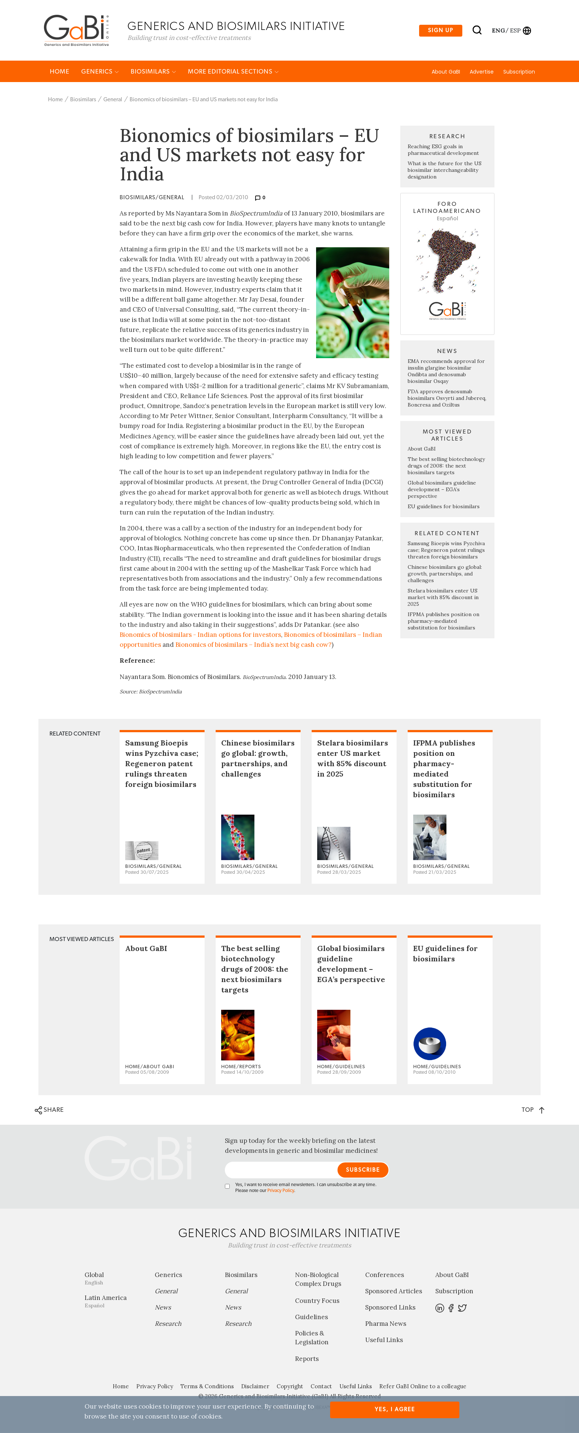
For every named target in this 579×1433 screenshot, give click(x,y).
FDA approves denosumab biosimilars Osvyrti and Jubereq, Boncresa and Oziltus (447, 399)
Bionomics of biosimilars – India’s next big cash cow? (253, 646)
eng (498, 30)
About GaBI (446, 73)
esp (515, 30)
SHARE (49, 1111)
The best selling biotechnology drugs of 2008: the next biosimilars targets (446, 467)
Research (168, 1325)
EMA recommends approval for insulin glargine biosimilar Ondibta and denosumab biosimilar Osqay (446, 372)
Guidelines (311, 1318)
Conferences (384, 1276)
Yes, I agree (395, 1409)
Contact (321, 1387)
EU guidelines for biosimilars (444, 507)
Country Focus (317, 1302)
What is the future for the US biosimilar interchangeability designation (445, 171)
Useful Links (384, 1341)
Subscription (519, 73)
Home (59, 72)
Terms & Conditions (207, 1387)
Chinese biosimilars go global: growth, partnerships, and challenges (445, 575)
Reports (307, 1360)
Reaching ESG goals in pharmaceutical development (443, 150)
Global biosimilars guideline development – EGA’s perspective (442, 490)
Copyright (290, 1387)
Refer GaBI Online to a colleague (422, 1387)
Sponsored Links (390, 1308)
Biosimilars (153, 72)
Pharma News (385, 1325)
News (163, 1308)
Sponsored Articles (393, 1292)
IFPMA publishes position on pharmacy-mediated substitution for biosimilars (443, 622)
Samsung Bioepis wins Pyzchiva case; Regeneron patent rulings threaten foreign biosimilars (446, 551)
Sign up (440, 31)
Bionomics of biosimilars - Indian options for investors (200, 636)
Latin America (114, 1302)
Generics (100, 72)
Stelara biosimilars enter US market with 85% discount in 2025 (443, 598)
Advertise (482, 73)
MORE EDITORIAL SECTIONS (233, 72)
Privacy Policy (280, 1191)
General (112, 100)
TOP (533, 1111)
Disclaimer (255, 1387)
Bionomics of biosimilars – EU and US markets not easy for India (204, 100)
